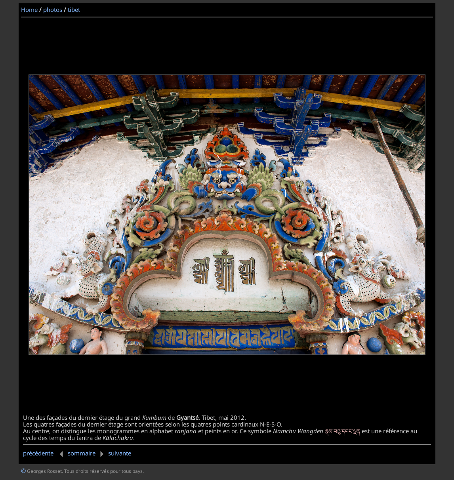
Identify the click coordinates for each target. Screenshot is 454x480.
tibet (74, 9)
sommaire (81, 453)
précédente (44, 453)
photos (52, 9)
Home (29, 9)
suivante (114, 453)
